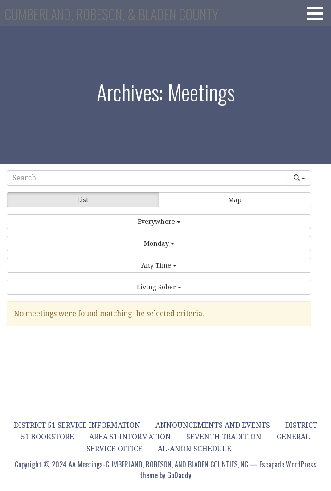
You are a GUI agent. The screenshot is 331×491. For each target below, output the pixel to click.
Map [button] (234, 199)
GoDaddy (179, 475)
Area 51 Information (130, 437)
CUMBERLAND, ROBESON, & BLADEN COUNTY (111, 14)
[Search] (147, 178)
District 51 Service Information (77, 425)
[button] (318, 13)
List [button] (82, 199)
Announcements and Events (212, 425)
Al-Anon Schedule (194, 449)
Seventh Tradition (224, 437)
